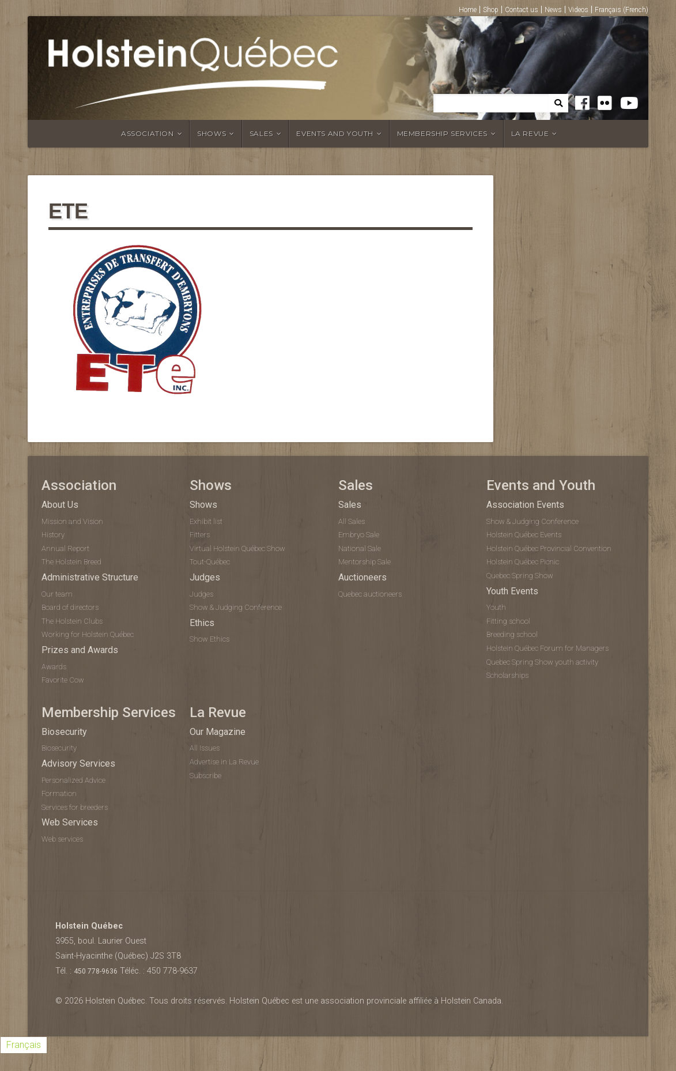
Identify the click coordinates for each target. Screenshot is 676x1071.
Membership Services (442, 133)
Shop (490, 10)
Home (468, 10)
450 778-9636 (96, 971)
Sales (261, 133)
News (553, 10)
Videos (578, 10)
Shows (211, 133)
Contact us (521, 10)
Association (147, 133)
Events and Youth (334, 133)
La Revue (530, 133)
